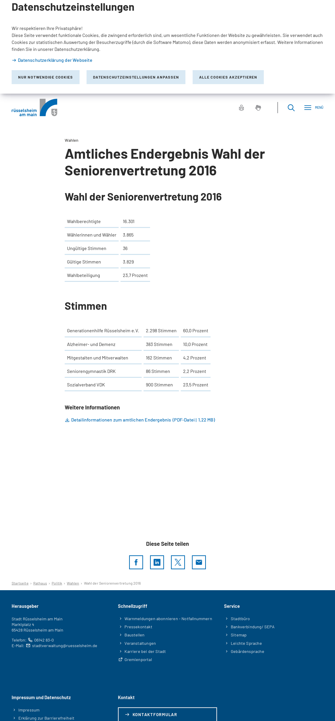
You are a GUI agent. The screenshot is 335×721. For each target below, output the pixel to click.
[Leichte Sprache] (241, 107)
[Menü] (313, 107)
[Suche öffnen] (291, 107)
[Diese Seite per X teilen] (178, 562)
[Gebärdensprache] (258, 107)
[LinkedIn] (157, 562)
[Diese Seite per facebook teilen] (136, 562)
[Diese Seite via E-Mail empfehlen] (199, 562)
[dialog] (167, 47)
